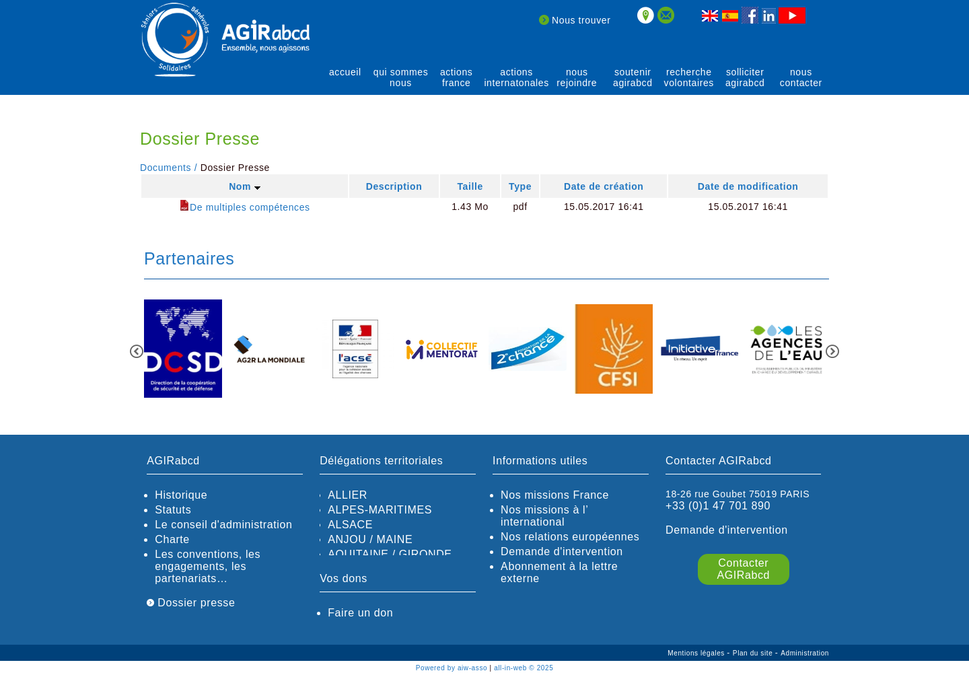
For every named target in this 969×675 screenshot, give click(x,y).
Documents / (168, 167)
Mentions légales (697, 653)
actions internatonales (516, 77)
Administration (805, 653)
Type (520, 186)
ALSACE (350, 524)
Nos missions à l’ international (544, 516)
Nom (244, 186)
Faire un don (360, 612)
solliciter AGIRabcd (745, 77)
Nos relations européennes (570, 536)
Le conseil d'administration (223, 524)
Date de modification (748, 186)
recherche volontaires (689, 77)
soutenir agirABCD (633, 77)
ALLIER (347, 495)
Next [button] (832, 351)
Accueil (345, 72)
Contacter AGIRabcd (743, 569)
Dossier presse (191, 602)
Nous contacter (801, 77)
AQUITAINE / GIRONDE (390, 554)
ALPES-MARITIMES (380, 510)
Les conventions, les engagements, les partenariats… (207, 566)
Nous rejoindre (577, 77)
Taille (469, 186)
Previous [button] (136, 351)
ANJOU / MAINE (370, 539)
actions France (456, 77)
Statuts (173, 510)
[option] (183, 349)
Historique (181, 495)
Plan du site (754, 653)
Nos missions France (555, 495)
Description (394, 186)
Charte (172, 539)
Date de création (604, 186)
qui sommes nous (400, 77)
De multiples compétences (244, 207)
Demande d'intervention (562, 551)
